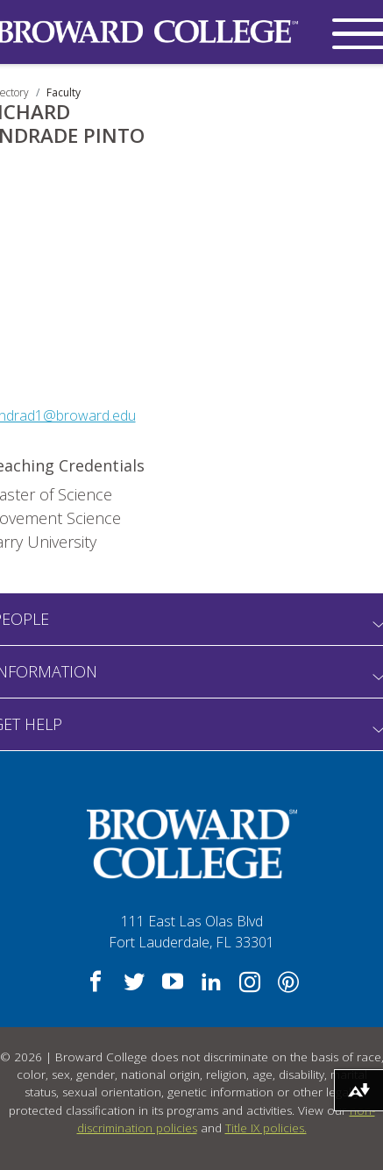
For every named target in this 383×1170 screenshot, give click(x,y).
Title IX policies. (266, 1128)
